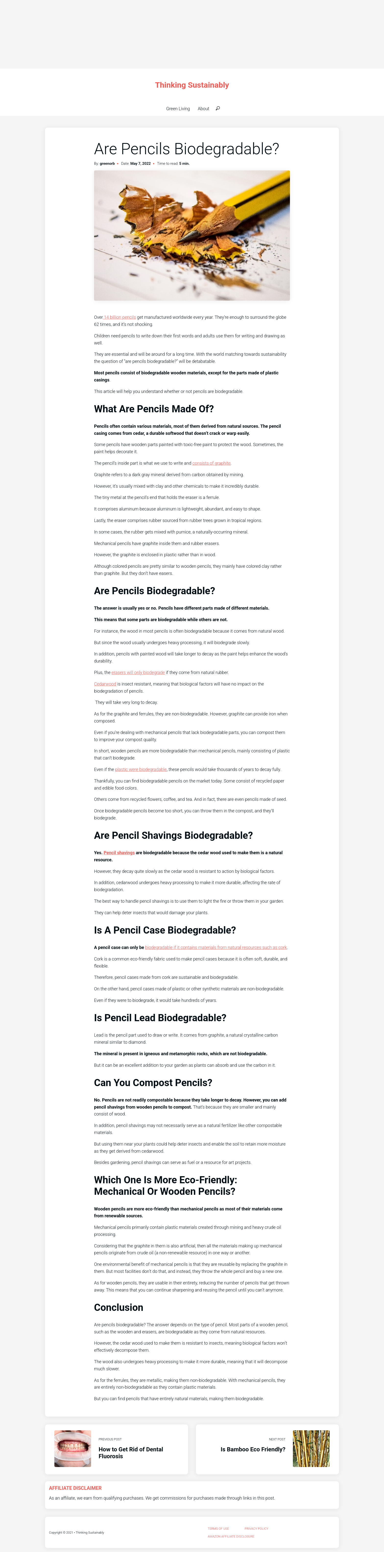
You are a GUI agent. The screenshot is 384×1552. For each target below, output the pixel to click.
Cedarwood (105, 684)
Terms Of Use (218, 1528)
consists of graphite (211, 463)
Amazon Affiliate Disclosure (231, 1536)
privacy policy (256, 1528)
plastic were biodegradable (141, 769)
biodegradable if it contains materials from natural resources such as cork (216, 947)
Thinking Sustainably (192, 85)
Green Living (178, 108)
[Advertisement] (147, 34)
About (203, 108)
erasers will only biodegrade (138, 672)
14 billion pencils (119, 317)
